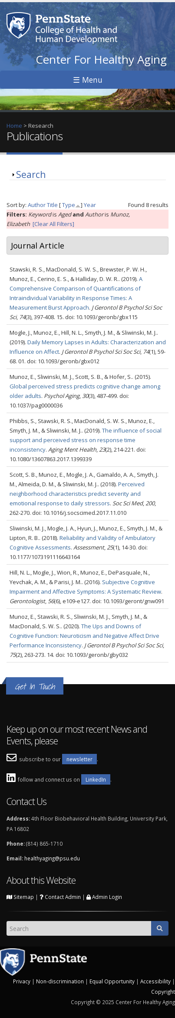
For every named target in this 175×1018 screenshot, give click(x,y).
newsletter (79, 759)
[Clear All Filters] (53, 224)
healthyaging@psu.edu (52, 858)
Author (37, 205)
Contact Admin (60, 896)
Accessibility (155, 981)
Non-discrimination (60, 981)
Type (68, 205)
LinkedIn (96, 779)
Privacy (21, 981)
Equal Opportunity (112, 981)
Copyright (163, 991)
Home (14, 125)
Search (31, 174)
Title (52, 205)
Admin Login (104, 896)
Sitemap (20, 896)
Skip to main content (26, 5)
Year (90, 205)
